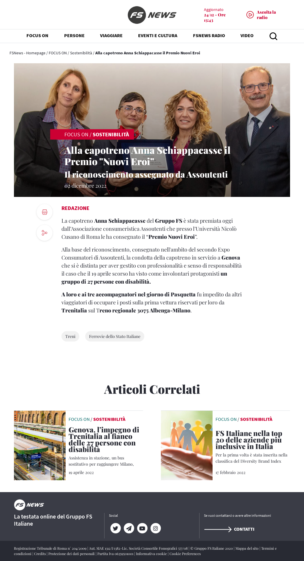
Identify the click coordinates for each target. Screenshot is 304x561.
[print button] (45, 212)
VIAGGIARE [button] (111, 36)
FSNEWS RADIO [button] (209, 36)
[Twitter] (115, 528)
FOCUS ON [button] (37, 36)
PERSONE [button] (74, 36)
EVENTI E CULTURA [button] (157, 36)
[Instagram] (155, 528)
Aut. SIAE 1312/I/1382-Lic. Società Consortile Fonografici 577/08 (139, 548)
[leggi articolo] (40, 444)
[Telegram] (129, 528)
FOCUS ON (58, 53)
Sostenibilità (81, 53)
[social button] (45, 233)
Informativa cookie (152, 553)
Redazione (75, 208)
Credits (40, 553)
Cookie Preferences (185, 553)
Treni (70, 336)
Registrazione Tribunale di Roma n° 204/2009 (50, 548)
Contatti (229, 529)
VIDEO (247, 36)
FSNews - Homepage (27, 53)
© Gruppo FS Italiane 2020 (212, 548)
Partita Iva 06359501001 (115, 553)
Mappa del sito (247, 548)
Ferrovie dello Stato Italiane (114, 336)
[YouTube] (142, 528)
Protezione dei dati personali (72, 553)
